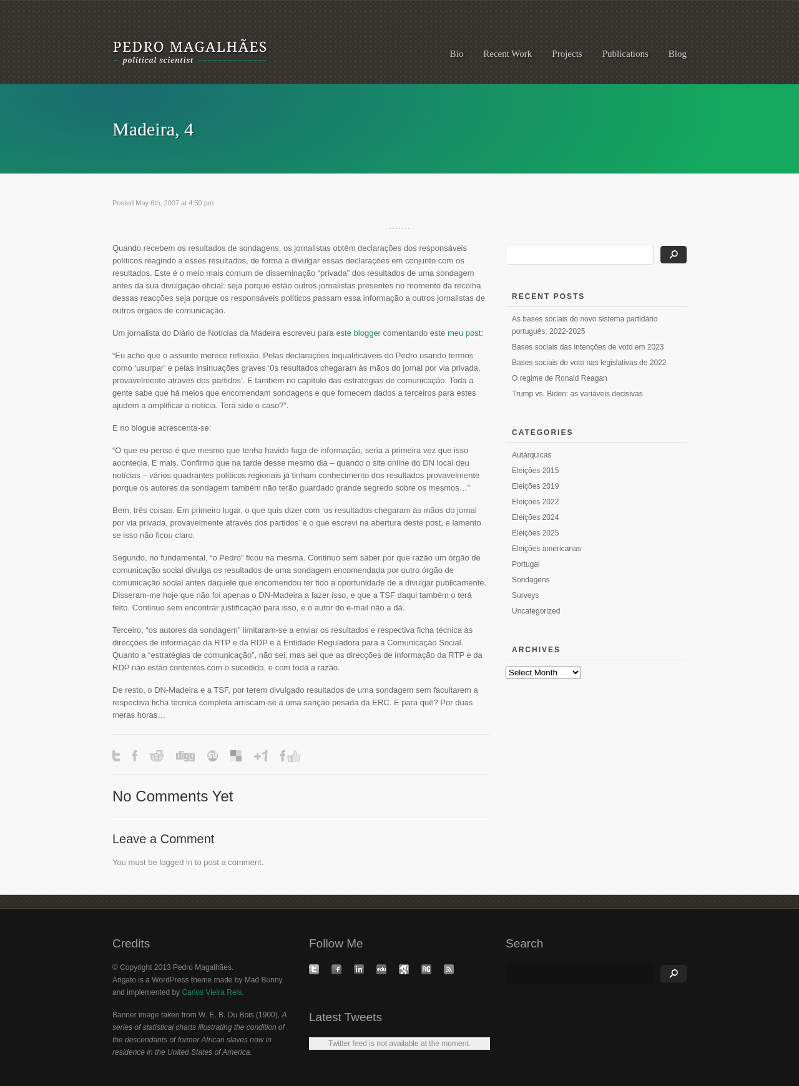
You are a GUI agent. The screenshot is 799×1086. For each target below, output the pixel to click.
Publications (625, 54)
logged (171, 862)
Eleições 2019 (535, 486)
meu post (464, 333)
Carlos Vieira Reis (212, 992)
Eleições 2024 (535, 517)
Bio (457, 54)
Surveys (525, 595)
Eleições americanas (546, 548)
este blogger (358, 333)
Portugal (526, 564)
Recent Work (507, 54)
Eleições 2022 (535, 501)
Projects (567, 54)
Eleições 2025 (535, 533)
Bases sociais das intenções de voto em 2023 (588, 347)
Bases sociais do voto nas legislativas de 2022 (589, 362)
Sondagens (531, 579)
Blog (678, 54)
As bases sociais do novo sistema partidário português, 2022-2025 (584, 325)
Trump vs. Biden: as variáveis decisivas (577, 393)
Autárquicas (531, 455)
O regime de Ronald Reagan (559, 378)
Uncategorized (536, 611)
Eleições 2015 (535, 470)
